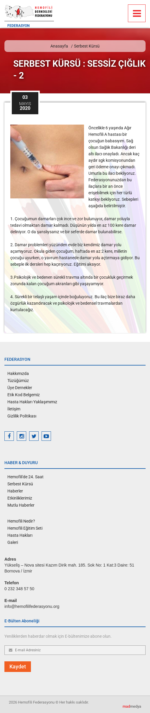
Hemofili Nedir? (21, 521)
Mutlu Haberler (20, 505)
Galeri (12, 542)
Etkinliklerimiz (19, 498)
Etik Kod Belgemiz (23, 395)
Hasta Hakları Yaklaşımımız (32, 402)
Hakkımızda (18, 373)
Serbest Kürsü (87, 46)
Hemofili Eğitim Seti (24, 528)
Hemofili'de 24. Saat (25, 477)
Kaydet (17, 666)
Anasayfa (59, 46)
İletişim (13, 409)
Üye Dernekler (19, 388)
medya (132, 706)
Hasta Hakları (19, 535)
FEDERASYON (18, 26)
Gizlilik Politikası (21, 416)
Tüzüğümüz (18, 380)
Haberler (15, 491)
